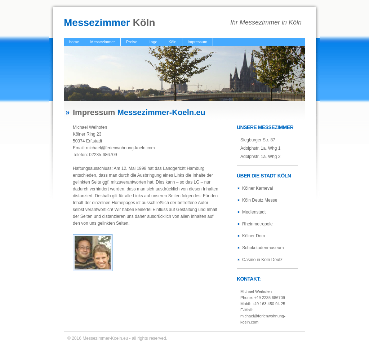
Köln (173, 42)
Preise (131, 42)
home (74, 42)
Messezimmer (102, 42)
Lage (152, 42)
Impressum (197, 42)
